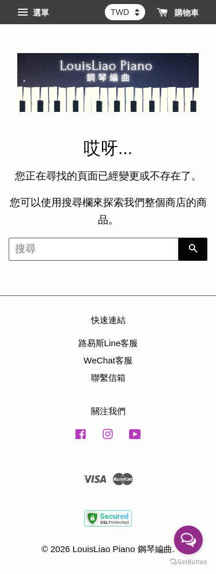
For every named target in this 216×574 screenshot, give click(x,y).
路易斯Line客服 (108, 343)
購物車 (178, 12)
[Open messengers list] (188, 540)
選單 (33, 12)
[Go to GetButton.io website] (188, 562)
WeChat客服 (108, 360)
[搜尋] (94, 249)
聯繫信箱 (108, 377)
